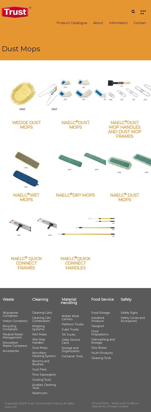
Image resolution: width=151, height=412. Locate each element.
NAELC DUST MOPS (124, 197)
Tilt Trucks (68, 334)
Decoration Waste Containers (15, 344)
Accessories (11, 350)
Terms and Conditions (125, 403)
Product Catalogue (72, 23)
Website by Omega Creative (110, 406)
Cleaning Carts (42, 312)
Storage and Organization (70, 349)
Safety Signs (129, 312)
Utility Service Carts (71, 341)
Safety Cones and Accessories (133, 319)
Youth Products (102, 352)
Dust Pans (39, 369)
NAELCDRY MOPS (75, 195)
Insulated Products (97, 319)
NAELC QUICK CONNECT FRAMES (26, 263)
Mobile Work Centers (70, 317)
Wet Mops (39, 334)
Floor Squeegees (44, 374)
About (98, 23)
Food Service (102, 299)
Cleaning (40, 299)
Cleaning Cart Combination (41, 319)
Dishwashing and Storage (103, 341)
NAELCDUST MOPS (76, 125)
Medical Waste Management (13, 336)
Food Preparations (100, 333)
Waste (8, 299)
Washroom (39, 393)
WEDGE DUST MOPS (26, 125)
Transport (97, 326)
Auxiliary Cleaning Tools (44, 386)
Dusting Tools (41, 379)
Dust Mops (39, 347)
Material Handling (69, 301)
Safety (126, 299)
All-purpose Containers (10, 314)
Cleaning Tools (101, 358)
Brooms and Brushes (40, 363)
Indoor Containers (15, 321)
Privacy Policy (100, 403)
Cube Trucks (70, 329)
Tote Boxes (99, 347)
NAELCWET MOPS (26, 197)
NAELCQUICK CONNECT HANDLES (75, 263)
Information (118, 23)
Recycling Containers (10, 328)
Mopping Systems (38, 328)
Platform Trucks (73, 324)
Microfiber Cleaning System (44, 354)
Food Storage (100, 312)
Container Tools (72, 356)
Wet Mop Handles (38, 341)
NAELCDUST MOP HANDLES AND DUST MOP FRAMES (124, 129)
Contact (140, 23)
